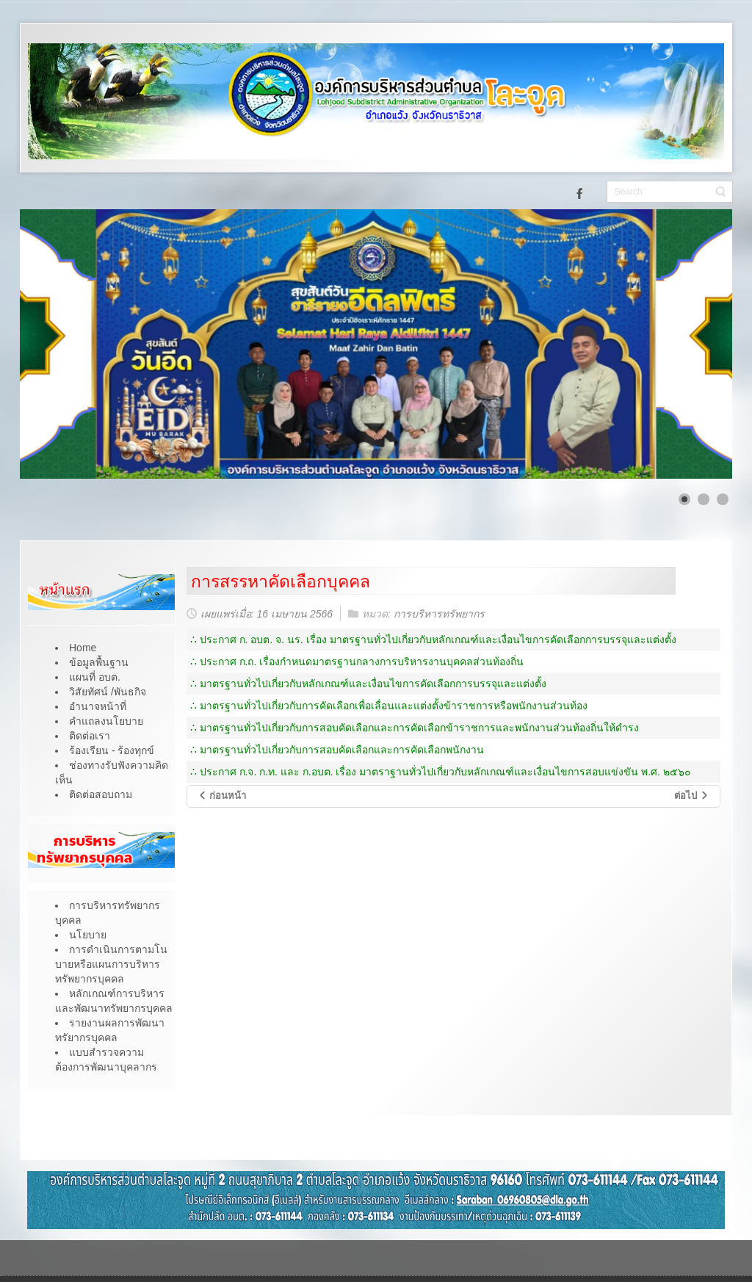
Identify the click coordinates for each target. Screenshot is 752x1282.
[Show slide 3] (722, 499)
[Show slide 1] (684, 499)
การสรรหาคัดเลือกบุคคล (280, 581)
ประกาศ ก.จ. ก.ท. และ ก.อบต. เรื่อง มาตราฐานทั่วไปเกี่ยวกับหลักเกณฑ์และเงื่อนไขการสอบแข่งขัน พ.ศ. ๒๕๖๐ (445, 772)
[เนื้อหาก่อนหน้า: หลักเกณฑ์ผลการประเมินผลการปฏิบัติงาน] (222, 796)
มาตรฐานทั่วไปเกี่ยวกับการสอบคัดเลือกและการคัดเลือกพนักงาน (342, 750)
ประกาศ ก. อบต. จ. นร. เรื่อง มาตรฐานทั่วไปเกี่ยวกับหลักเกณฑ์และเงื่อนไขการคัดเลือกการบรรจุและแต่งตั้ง (438, 639)
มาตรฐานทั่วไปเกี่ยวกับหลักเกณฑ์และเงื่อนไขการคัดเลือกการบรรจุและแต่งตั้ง (373, 683)
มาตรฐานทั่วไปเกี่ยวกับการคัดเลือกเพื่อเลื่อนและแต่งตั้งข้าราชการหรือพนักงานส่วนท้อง (394, 705)
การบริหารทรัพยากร (439, 614)
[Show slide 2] (703, 499)
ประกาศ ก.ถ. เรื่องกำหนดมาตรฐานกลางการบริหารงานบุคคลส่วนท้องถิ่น (362, 661)
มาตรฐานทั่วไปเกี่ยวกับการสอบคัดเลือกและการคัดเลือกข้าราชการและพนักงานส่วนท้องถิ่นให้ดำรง (419, 728)
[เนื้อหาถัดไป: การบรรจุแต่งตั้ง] (692, 796)
